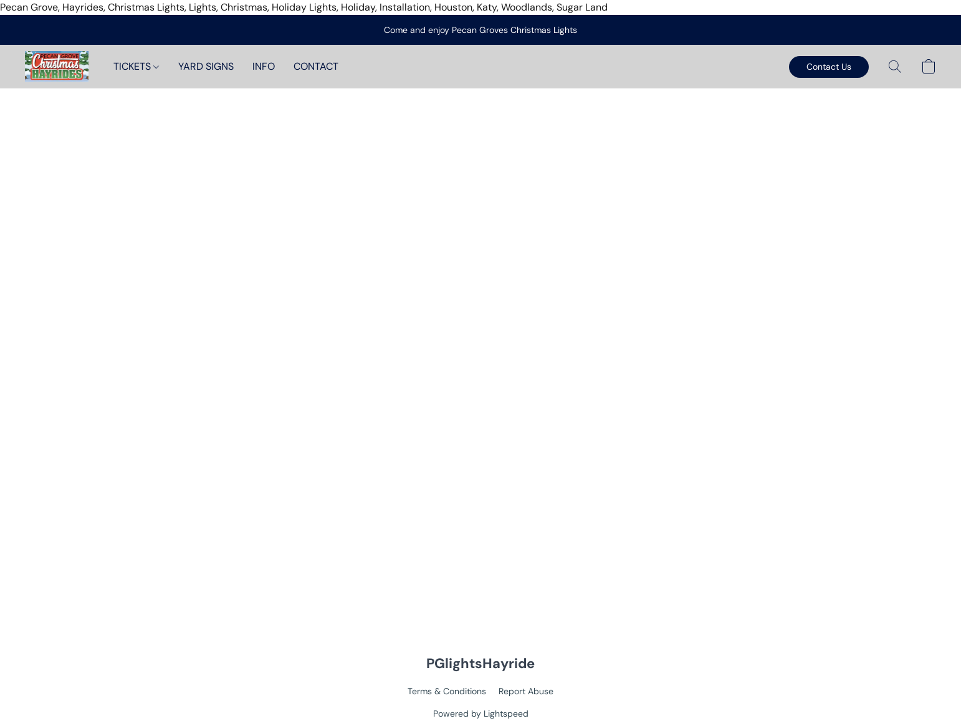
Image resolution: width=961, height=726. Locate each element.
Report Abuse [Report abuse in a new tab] (526, 691)
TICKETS (136, 66)
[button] (56, 66)
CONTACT (316, 66)
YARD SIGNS (206, 66)
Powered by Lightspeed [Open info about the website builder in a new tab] (480, 713)
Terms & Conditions (447, 691)
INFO (263, 66)
